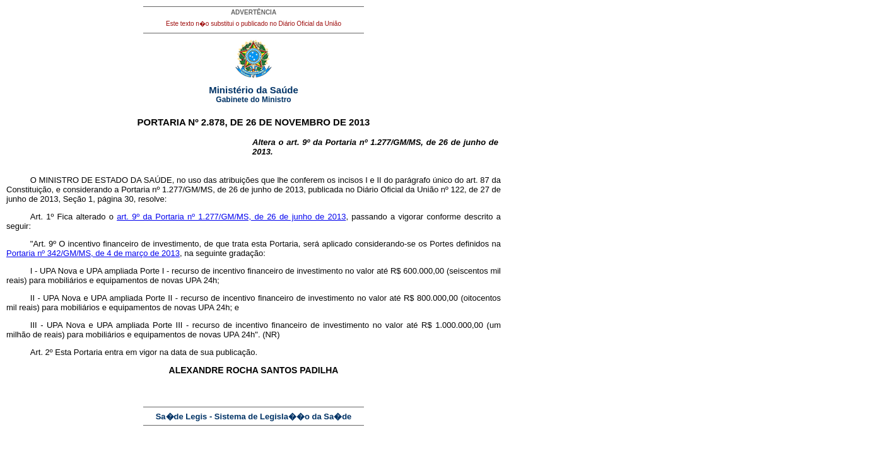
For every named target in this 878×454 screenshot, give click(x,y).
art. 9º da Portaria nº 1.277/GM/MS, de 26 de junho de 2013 (231, 216)
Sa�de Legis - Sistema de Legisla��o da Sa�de (254, 416)
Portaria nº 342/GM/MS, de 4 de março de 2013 (93, 253)
